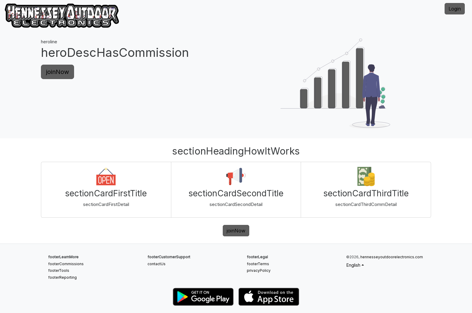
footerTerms (258, 264)
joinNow (57, 71)
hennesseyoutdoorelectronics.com (391, 257)
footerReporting (62, 277)
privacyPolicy (259, 270)
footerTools (58, 270)
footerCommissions (66, 264)
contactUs (157, 264)
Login (455, 9)
